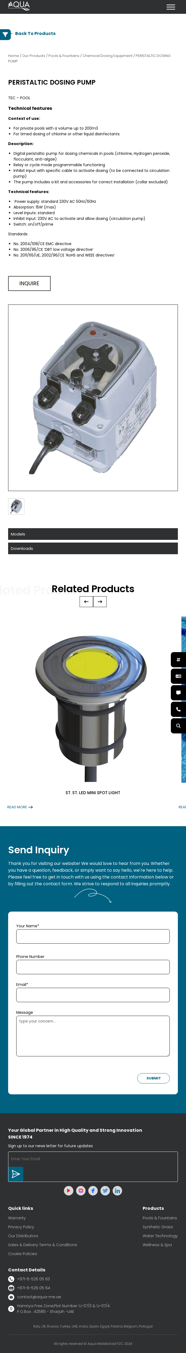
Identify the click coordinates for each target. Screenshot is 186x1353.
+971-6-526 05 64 (29, 1288)
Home (13, 55)
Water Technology (160, 1236)
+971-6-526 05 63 (29, 1279)
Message (24, 1012)
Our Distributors (23, 1236)
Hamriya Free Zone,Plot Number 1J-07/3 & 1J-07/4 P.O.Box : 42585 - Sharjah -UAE (59, 1308)
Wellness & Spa (157, 1245)
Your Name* (27, 926)
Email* (22, 984)
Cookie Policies (22, 1253)
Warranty (17, 1218)
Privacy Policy (21, 1227)
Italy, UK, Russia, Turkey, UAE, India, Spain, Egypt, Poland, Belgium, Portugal (93, 1326)
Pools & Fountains (160, 1218)
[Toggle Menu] (171, 6)
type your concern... (93, 1036)
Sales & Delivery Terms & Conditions (42, 1245)
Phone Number (30, 956)
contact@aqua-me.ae (34, 1297)
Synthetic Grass (158, 1227)
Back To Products (32, 33)
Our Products (33, 55)
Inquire (29, 283)
